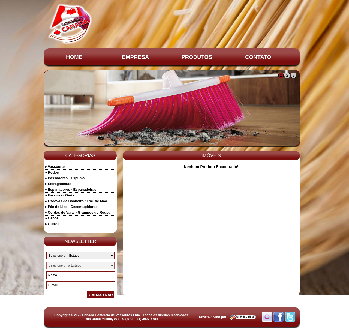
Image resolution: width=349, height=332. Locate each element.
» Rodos (52, 172)
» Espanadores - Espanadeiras (71, 189)
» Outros (52, 224)
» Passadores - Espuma (65, 178)
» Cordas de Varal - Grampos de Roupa (78, 212)
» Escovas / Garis (59, 195)
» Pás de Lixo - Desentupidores (71, 207)
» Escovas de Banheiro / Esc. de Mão (76, 201)
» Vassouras (55, 166)
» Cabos (52, 218)
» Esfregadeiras (58, 184)
